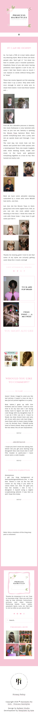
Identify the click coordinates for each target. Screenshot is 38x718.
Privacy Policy (19, 694)
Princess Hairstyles (19, 470)
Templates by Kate (26, 711)
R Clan (19, 391)
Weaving (28, 267)
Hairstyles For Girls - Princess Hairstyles (20, 703)
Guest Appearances (14, 267)
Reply (19, 433)
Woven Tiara (12, 133)
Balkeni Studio (23, 708)
